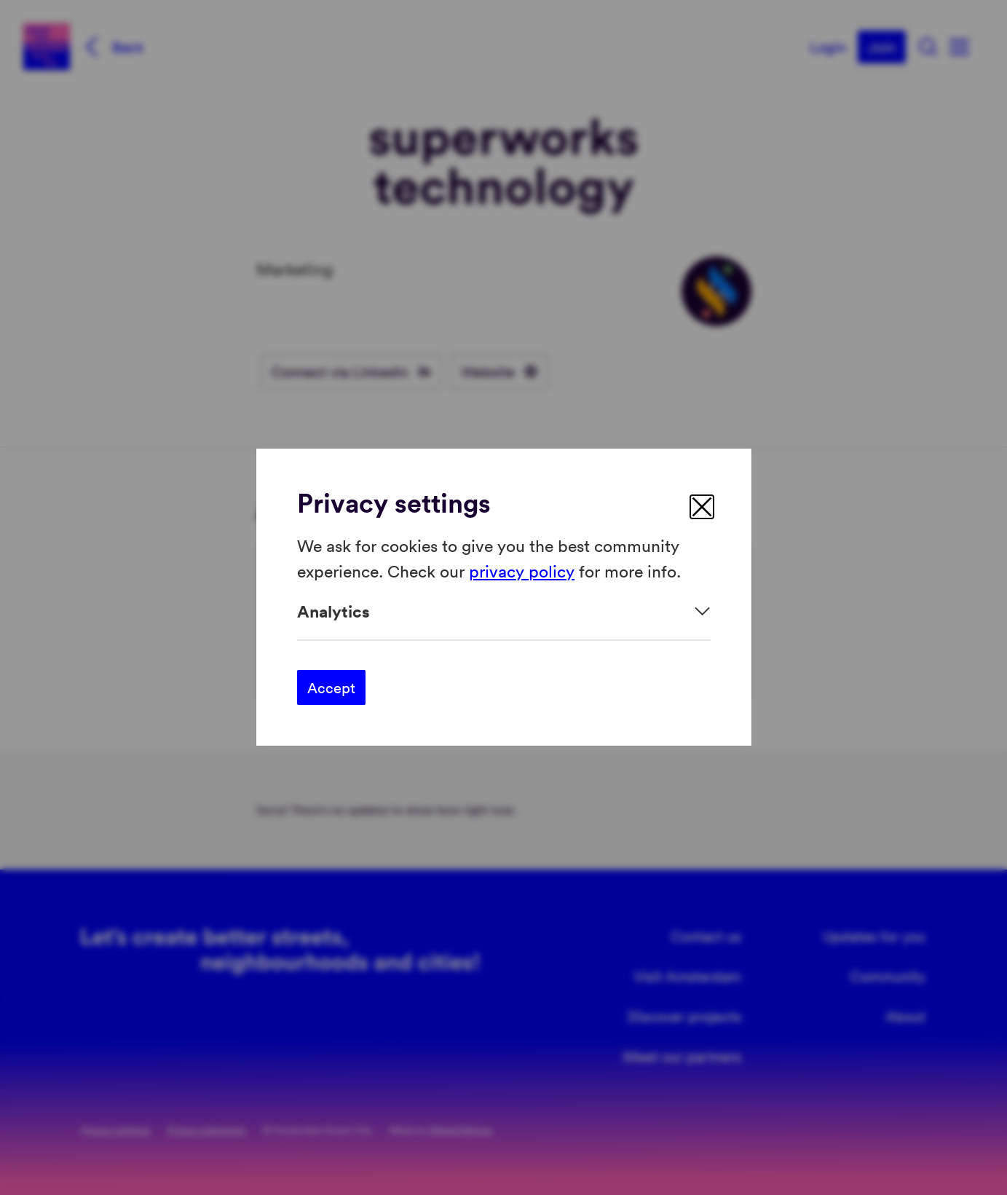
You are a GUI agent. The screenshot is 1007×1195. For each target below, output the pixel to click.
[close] (702, 506)
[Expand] (504, 611)
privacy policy (521, 570)
